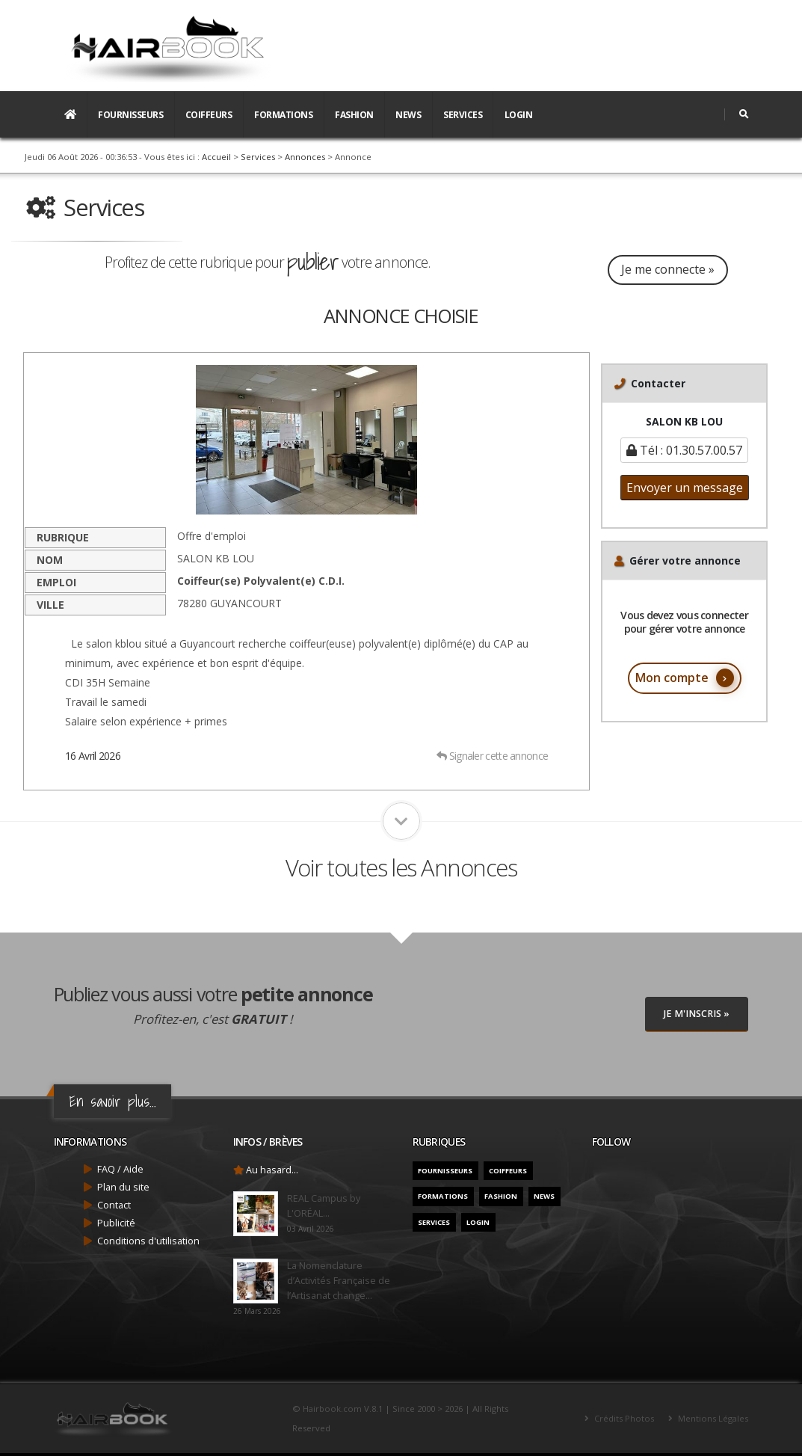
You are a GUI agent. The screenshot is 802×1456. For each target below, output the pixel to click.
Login (519, 114)
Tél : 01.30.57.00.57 (684, 450)
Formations (283, 114)
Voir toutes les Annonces (401, 867)
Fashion (354, 114)
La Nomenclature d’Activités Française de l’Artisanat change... (338, 1280)
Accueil (216, 156)
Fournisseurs (130, 114)
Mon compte (684, 678)
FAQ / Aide (120, 1169)
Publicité (116, 1223)
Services (462, 114)
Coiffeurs (208, 114)
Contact (114, 1205)
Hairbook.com (332, 1408)
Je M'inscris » (696, 1013)
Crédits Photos (623, 1418)
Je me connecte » (668, 269)
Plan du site (123, 1187)
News (408, 114)
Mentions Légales (712, 1418)
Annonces (305, 156)
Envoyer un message (684, 487)
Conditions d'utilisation (148, 1241)
